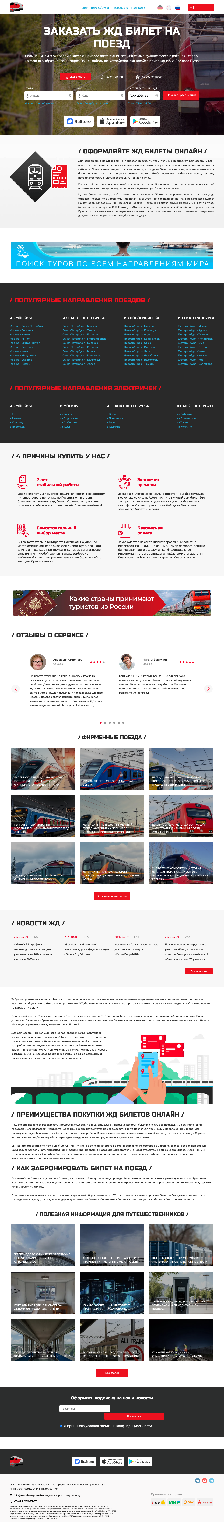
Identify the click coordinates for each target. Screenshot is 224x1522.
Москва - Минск (20, 338)
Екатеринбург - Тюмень (193, 334)
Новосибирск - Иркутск (139, 347)
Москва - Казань (20, 334)
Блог (77, 7)
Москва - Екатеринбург (25, 342)
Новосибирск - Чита (137, 351)
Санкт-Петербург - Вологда (80, 347)
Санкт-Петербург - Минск (79, 351)
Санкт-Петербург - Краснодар (81, 355)
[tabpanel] (67, 680)
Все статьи (112, 1373)
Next (208, 689)
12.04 (131, 103)
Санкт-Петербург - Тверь (78, 330)
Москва (29, 103)
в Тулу (14, 414)
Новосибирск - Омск (137, 342)
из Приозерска (186, 418)
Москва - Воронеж (21, 330)
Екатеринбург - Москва (193, 326)
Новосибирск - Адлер (138, 334)
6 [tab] (123, 723)
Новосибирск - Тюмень (139, 363)
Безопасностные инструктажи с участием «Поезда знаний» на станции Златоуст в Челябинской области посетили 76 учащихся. (186, 952)
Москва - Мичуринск (23, 355)
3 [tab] (110, 723)
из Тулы (65, 426)
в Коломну (16, 422)
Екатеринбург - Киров (192, 355)
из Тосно (182, 422)
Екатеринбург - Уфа (190, 359)
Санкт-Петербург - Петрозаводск (84, 338)
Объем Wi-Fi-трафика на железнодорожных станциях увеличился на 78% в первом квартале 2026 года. (33, 952)
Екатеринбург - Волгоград (195, 363)
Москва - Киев (19, 351)
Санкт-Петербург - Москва (79, 326)
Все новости (199, 971)
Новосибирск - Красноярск (141, 338)
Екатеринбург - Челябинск (195, 338)
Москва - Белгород (22, 347)
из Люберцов (68, 422)
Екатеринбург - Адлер (192, 330)
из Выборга (184, 414)
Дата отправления (142, 88)
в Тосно (111, 422)
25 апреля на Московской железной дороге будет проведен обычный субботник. (86, 949)
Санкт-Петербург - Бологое (80, 334)
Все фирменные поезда (112, 896)
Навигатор (131, 7)
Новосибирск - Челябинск (141, 355)
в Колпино (113, 426)
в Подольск (17, 426)
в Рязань (15, 418)
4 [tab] (114, 723)
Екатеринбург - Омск (191, 342)
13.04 (139, 103)
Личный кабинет (200, 7)
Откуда (28, 88)
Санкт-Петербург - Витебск (80, 342)
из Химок (66, 414)
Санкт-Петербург (46, 103)
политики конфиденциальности (126, 1418)
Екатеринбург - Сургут (192, 347)
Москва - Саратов (21, 359)
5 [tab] (119, 723)
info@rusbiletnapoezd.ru (29, 1495)
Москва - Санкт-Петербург (27, 326)
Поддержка (113, 7)
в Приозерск (115, 418)
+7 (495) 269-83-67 (25, 1501)
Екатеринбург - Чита (191, 351)
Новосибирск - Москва (139, 326)
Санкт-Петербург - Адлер (78, 363)
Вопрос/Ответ (93, 7)
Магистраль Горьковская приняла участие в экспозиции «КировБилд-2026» (136, 949)
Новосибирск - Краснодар (141, 330)
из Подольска (69, 418)
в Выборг (113, 414)
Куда (79, 88)
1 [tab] (101, 723)
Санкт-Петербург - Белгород (81, 359)
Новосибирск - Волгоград (141, 359)
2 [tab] (105, 723)
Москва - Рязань (20, 363)
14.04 (148, 103)
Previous (15, 689)
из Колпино (184, 426)
